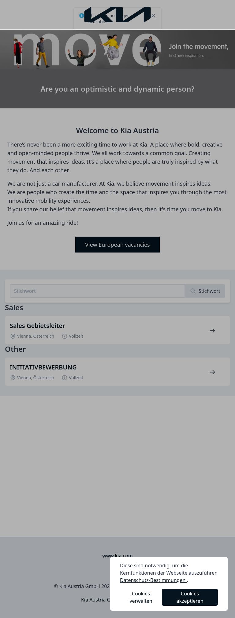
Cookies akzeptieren (190, 597)
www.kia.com (117, 555)
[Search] (205, 291)
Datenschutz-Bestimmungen (153, 580)
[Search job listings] (97, 291)
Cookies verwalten (140, 597)
